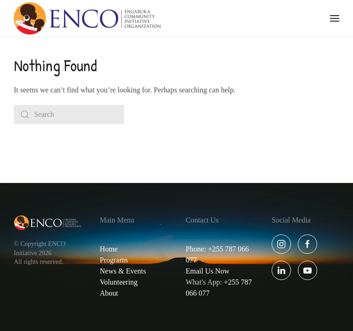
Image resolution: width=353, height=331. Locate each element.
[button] (334, 18)
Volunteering (118, 282)
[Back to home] (87, 18)
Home (109, 249)
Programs (114, 260)
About (109, 293)
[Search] (69, 114)
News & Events (123, 271)
